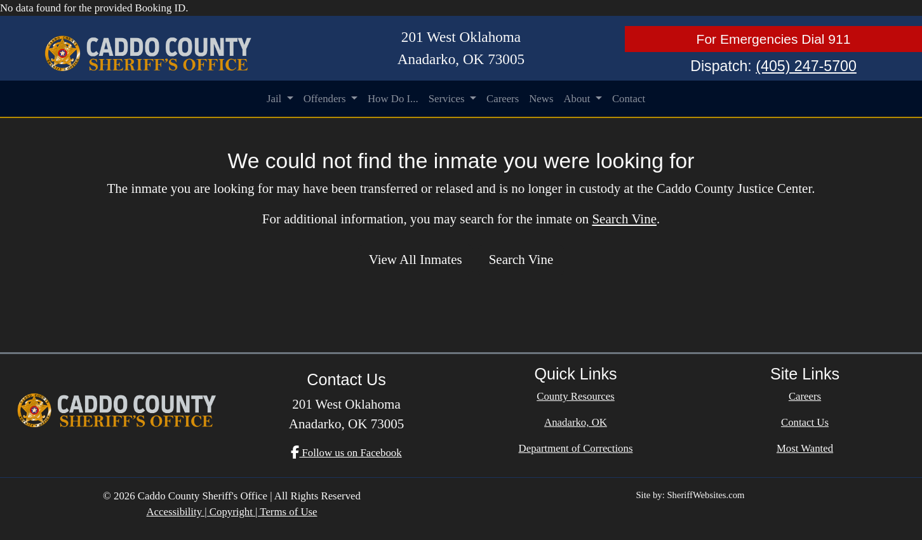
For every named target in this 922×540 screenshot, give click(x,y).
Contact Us (805, 422)
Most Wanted (805, 448)
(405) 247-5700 (806, 66)
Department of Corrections (576, 448)
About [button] (577, 99)
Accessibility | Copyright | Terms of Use (231, 512)
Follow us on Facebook (346, 453)
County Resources (576, 396)
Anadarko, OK (575, 422)
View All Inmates (415, 259)
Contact (628, 99)
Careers (502, 99)
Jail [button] (275, 99)
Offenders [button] (326, 99)
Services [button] (448, 99)
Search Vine (624, 219)
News (541, 99)
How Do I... (393, 99)
